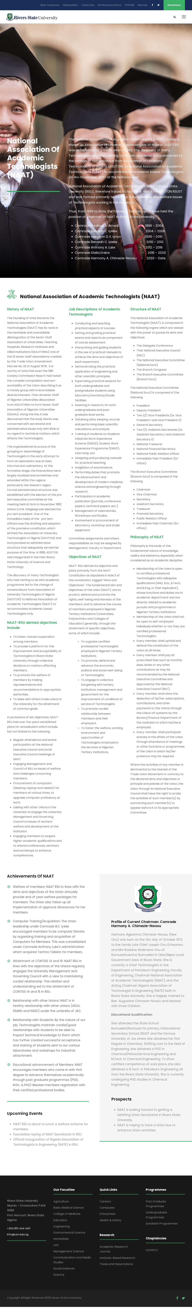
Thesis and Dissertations (116, 1265)
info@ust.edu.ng (17, 1235)
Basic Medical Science (68, 1209)
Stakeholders (70, 5)
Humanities (61, 1240)
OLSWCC (152, 1251)
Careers (105, 1202)
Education (60, 1221)
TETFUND (129, 5)
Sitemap (142, 5)
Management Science (68, 1252)
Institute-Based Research (117, 1259)
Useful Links (88, 5)
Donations (174, 5)
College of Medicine (67, 1215)
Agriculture (61, 1202)
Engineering (61, 1227)
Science (58, 1276)
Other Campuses (50, 5)
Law (56, 1246)
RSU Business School (109, 5)
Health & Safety (110, 1221)
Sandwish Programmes (162, 1225)
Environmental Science (69, 1234)
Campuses (107, 1209)
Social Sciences (64, 1270)
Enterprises (108, 1215)
